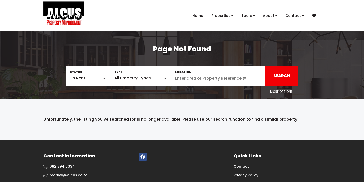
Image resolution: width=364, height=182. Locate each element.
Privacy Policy (246, 175)
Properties (222, 15)
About (270, 15)
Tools (248, 15)
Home (197, 15)
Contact (294, 15)
